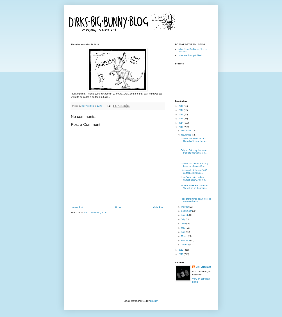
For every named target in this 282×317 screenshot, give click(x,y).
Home (118, 207)
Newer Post (77, 207)
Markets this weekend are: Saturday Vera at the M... (194, 139)
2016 (181, 114)
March (184, 236)
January (185, 244)
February (185, 240)
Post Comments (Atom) (95, 212)
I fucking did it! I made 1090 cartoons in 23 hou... (194, 171)
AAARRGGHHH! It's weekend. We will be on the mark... (195, 186)
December (186, 130)
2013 (181, 127)
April (183, 232)
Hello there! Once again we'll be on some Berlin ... (196, 200)
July (183, 219)
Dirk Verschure (88, 106)
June (183, 223)
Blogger (154, 301)
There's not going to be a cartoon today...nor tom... (194, 178)
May (183, 228)
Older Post (158, 207)
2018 (181, 106)
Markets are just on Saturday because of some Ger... (194, 164)
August (184, 215)
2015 (181, 118)
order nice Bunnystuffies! (190, 55)
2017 (181, 110)
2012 (181, 250)
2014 (181, 123)
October (185, 207)
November (186, 135)
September (186, 211)
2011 (181, 254)
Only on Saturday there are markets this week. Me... (193, 151)
